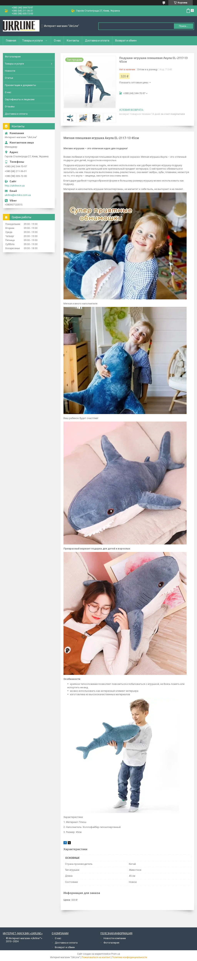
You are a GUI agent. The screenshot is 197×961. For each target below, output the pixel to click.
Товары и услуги (32, 40)
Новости (10, 70)
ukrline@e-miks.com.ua (18, 195)
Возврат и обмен (126, 40)
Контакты (73, 40)
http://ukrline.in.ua (15, 185)
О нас (57, 40)
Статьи (9, 77)
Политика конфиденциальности (129, 957)
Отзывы (10, 106)
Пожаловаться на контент (96, 957)
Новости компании (115, 938)
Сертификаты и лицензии (19, 99)
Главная (11, 40)
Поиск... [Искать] (183, 26)
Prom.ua (115, 954)
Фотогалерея (13, 56)
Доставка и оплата (97, 40)
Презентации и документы (20, 85)
